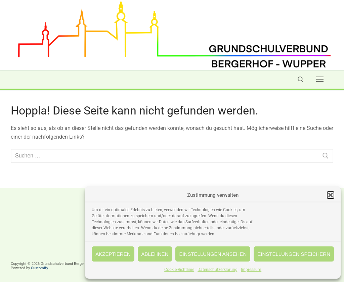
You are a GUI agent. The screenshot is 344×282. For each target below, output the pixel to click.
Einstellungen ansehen (213, 254)
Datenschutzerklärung (218, 269)
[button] (330, 195)
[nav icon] (320, 80)
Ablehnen (155, 254)
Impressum (251, 269)
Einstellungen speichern (293, 254)
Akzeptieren (112, 254)
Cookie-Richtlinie (179, 269)
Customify (39, 268)
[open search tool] (301, 80)
